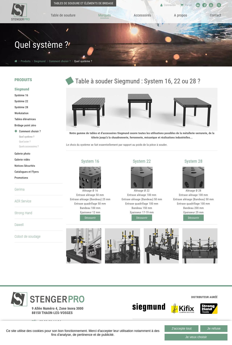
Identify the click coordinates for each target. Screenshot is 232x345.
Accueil (15, 61)
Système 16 (21, 95)
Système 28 (21, 107)
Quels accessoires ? (29, 146)
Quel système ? (83, 61)
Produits (25, 61)
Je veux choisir (196, 337)
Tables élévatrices (25, 119)
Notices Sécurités (24, 165)
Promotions (21, 177)
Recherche (219, 5)
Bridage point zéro (25, 125)
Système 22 (21, 101)
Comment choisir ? (60, 61)
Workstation (21, 113)
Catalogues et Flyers (26, 171)
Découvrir (90, 217)
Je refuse (214, 328)
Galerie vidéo (22, 159)
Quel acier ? (25, 141)
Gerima (19, 189)
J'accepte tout (181, 328)
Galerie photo (22, 153)
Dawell (19, 225)
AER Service (22, 201)
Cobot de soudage (27, 236)
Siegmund (39, 61)
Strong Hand (23, 213)
